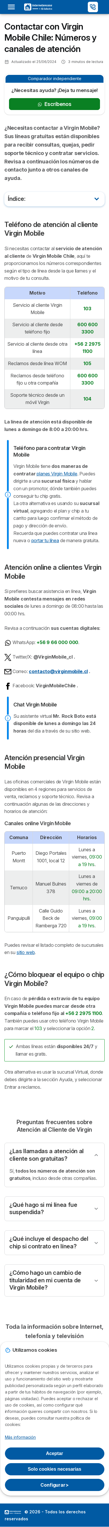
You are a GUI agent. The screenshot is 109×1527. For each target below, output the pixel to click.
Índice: (17, 198)
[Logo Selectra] (38, 6)
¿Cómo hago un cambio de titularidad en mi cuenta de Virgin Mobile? (45, 1280)
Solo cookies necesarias (54, 1469)
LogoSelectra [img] (13, 1512)
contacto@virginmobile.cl (58, 671)
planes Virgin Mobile (57, 474)
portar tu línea (45, 540)
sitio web (26, 952)
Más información (20, 1437)
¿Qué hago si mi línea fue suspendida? (43, 1208)
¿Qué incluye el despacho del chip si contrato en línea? (48, 1242)
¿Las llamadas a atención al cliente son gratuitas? (46, 1155)
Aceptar (54, 1453)
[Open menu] (13, 7)
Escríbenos (54, 104)
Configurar (54, 1484)
